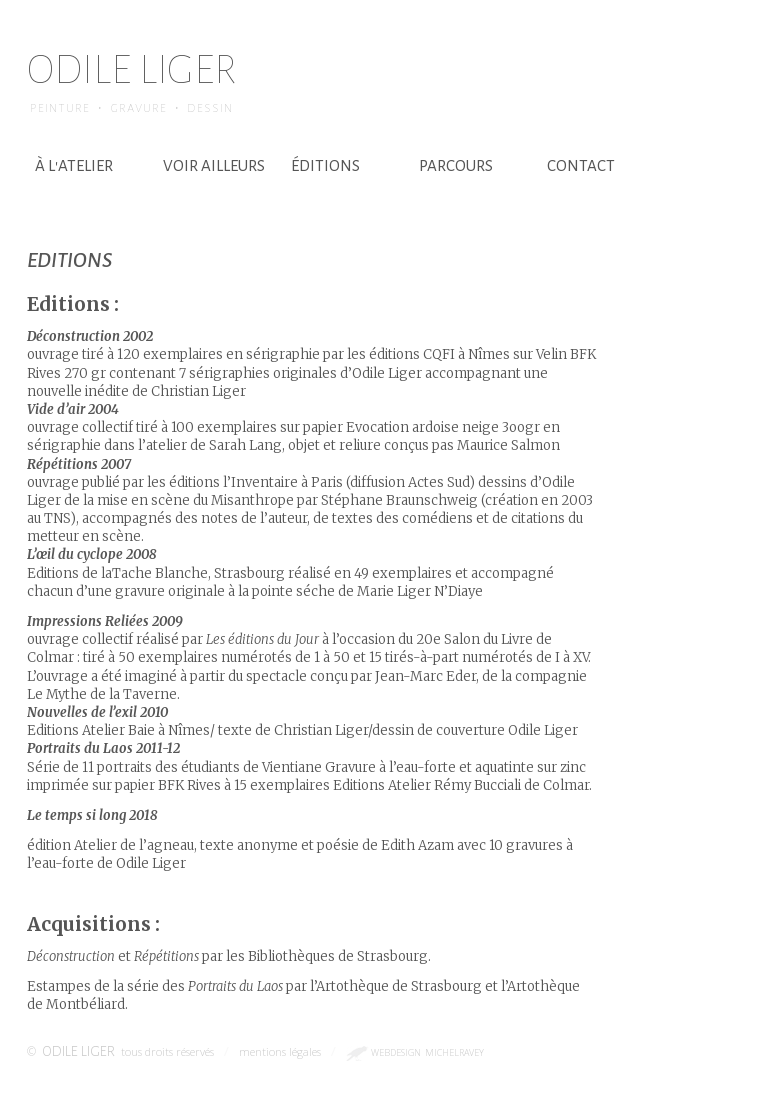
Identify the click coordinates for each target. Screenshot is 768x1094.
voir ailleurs (214, 165)
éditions (325, 165)
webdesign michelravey (427, 1052)
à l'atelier (74, 165)
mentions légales (280, 1051)
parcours (456, 165)
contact (581, 165)
